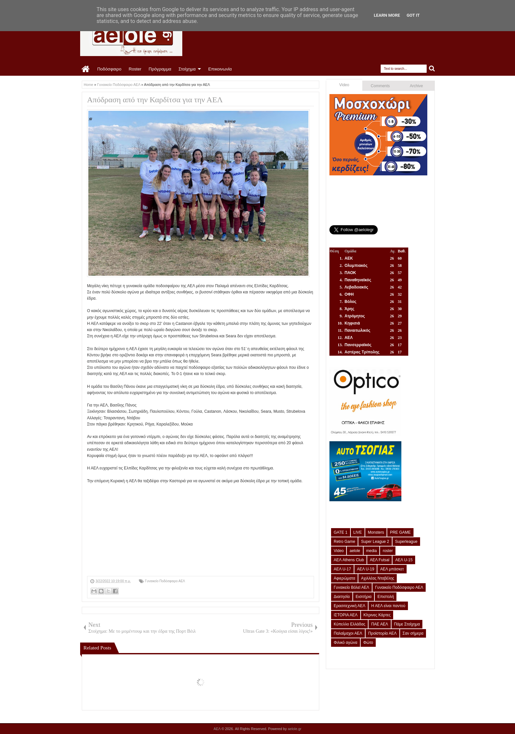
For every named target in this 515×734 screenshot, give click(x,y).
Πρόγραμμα (159, 69)
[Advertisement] (200, 530)
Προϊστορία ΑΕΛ (382, 633)
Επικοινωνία (220, 69)
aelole (354, 550)
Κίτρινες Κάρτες (377, 615)
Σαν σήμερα (413, 633)
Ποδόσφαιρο (109, 69)
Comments (380, 86)
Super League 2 (375, 541)
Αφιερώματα (344, 578)
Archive (416, 86)
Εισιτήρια (364, 596)
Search (432, 68)
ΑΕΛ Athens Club (349, 560)
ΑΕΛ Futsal (379, 560)
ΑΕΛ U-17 (342, 569)
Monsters (376, 532)
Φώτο (368, 642)
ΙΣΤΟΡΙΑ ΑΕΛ (346, 615)
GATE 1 (340, 532)
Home (85, 69)
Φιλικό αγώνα (345, 642)
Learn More (387, 15)
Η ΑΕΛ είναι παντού (388, 606)
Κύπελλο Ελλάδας (349, 624)
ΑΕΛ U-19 (365, 569)
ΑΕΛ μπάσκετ (392, 569)
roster (388, 550)
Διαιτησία (342, 596)
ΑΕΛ (217, 729)
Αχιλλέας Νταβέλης (377, 578)
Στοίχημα (186, 69)
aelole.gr (294, 729)
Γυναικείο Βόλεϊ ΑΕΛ (351, 587)
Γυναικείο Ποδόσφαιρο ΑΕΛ (165, 581)
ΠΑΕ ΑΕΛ (379, 624)
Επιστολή (385, 596)
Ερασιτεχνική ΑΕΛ (349, 606)
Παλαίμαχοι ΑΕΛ (348, 633)
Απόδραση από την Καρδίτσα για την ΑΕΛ (155, 99)
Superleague (406, 541)
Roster (135, 69)
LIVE (357, 532)
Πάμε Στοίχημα (407, 624)
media (371, 550)
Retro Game (344, 541)
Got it (413, 15)
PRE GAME (400, 532)
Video (344, 85)
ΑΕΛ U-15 (404, 560)
